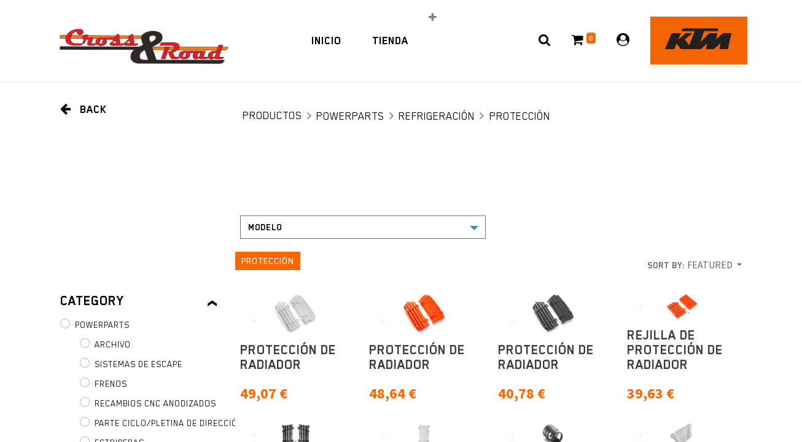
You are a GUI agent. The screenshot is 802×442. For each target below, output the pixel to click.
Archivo (113, 344)
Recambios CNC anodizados (155, 403)
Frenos (111, 384)
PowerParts (350, 116)
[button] (433, 17)
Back (83, 109)
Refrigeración (437, 116)
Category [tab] (92, 300)
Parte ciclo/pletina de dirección (169, 423)
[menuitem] (326, 40)
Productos (272, 115)
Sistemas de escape (138, 364)
